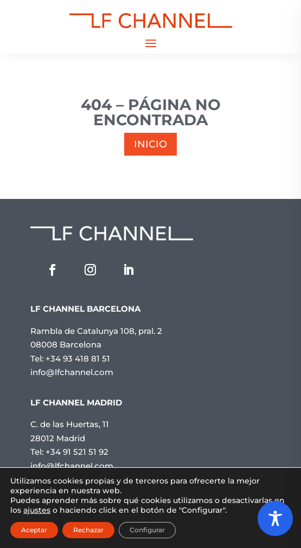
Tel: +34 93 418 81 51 (70, 358)
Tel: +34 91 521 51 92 (69, 452)
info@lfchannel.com (71, 372)
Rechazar (88, 530)
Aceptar (34, 530)
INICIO (150, 144)
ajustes (36, 510)
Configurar (147, 530)
